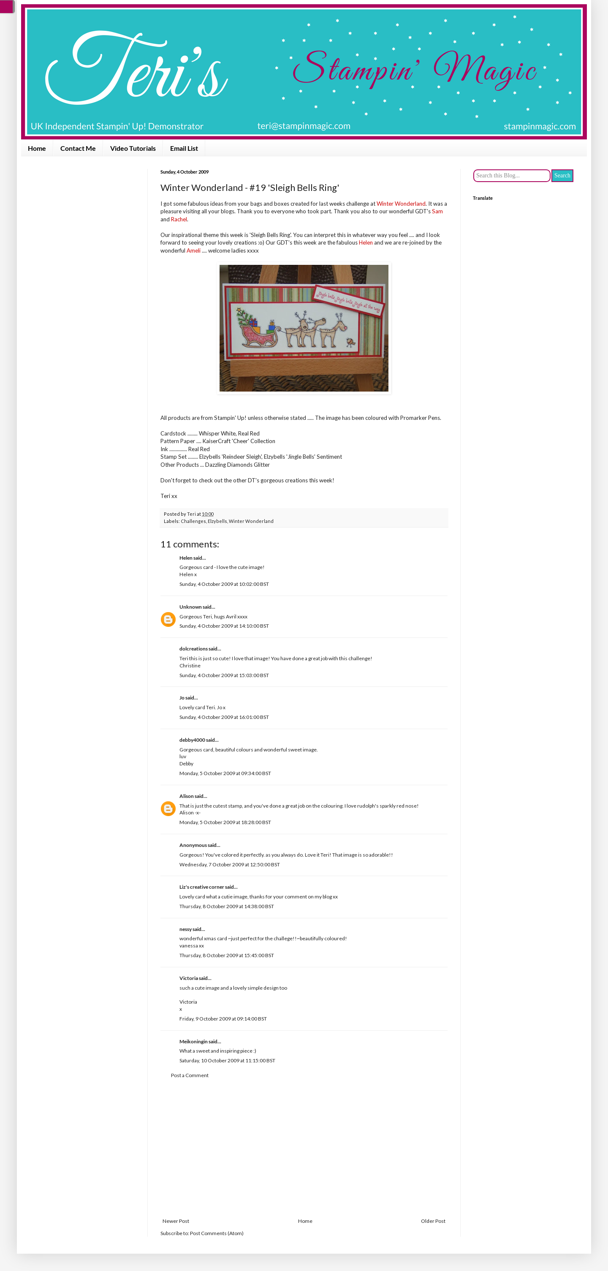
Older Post (433, 1221)
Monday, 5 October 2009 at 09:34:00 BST (225, 773)
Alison (186, 796)
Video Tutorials (133, 148)
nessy (185, 929)
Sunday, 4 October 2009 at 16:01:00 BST (224, 717)
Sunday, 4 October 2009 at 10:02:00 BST (224, 584)
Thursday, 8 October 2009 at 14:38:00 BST (226, 906)
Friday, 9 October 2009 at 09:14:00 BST (223, 1018)
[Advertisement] (304, 1148)
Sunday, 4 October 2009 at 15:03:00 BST (224, 675)
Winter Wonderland (251, 521)
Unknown (190, 607)
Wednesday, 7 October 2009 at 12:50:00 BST (229, 864)
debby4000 (192, 740)
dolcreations (193, 648)
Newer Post (176, 1221)
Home (37, 148)
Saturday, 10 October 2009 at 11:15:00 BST (227, 1060)
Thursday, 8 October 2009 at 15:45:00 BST (226, 955)
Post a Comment (190, 1075)
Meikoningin (193, 1041)
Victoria (188, 978)
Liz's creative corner (201, 887)
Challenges (193, 521)
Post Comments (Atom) (217, 1233)
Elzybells (217, 521)
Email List (184, 148)
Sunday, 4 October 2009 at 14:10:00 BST (224, 626)
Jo (182, 697)
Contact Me (78, 148)
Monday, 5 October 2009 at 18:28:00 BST (225, 822)
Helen (186, 558)
